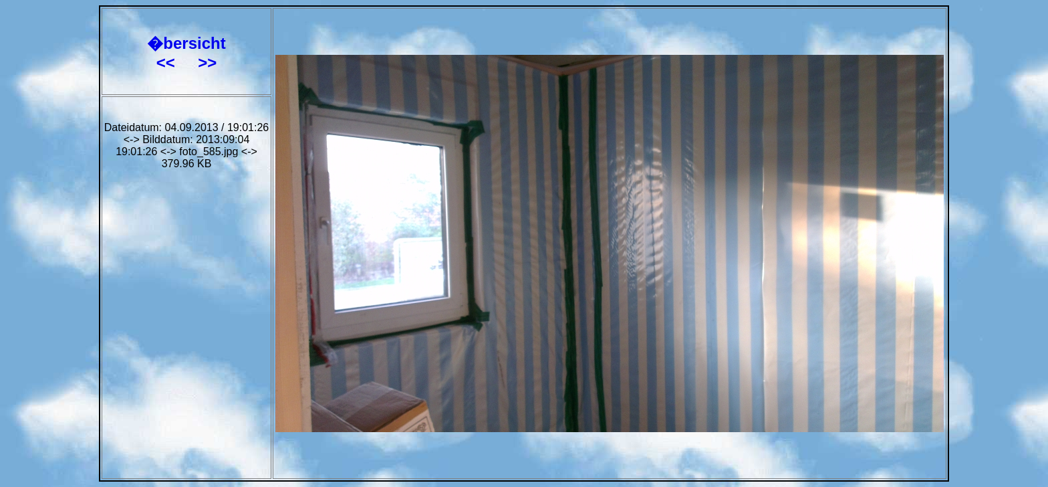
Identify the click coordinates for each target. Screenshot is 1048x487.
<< (168, 63)
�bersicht (186, 43)
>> (207, 63)
